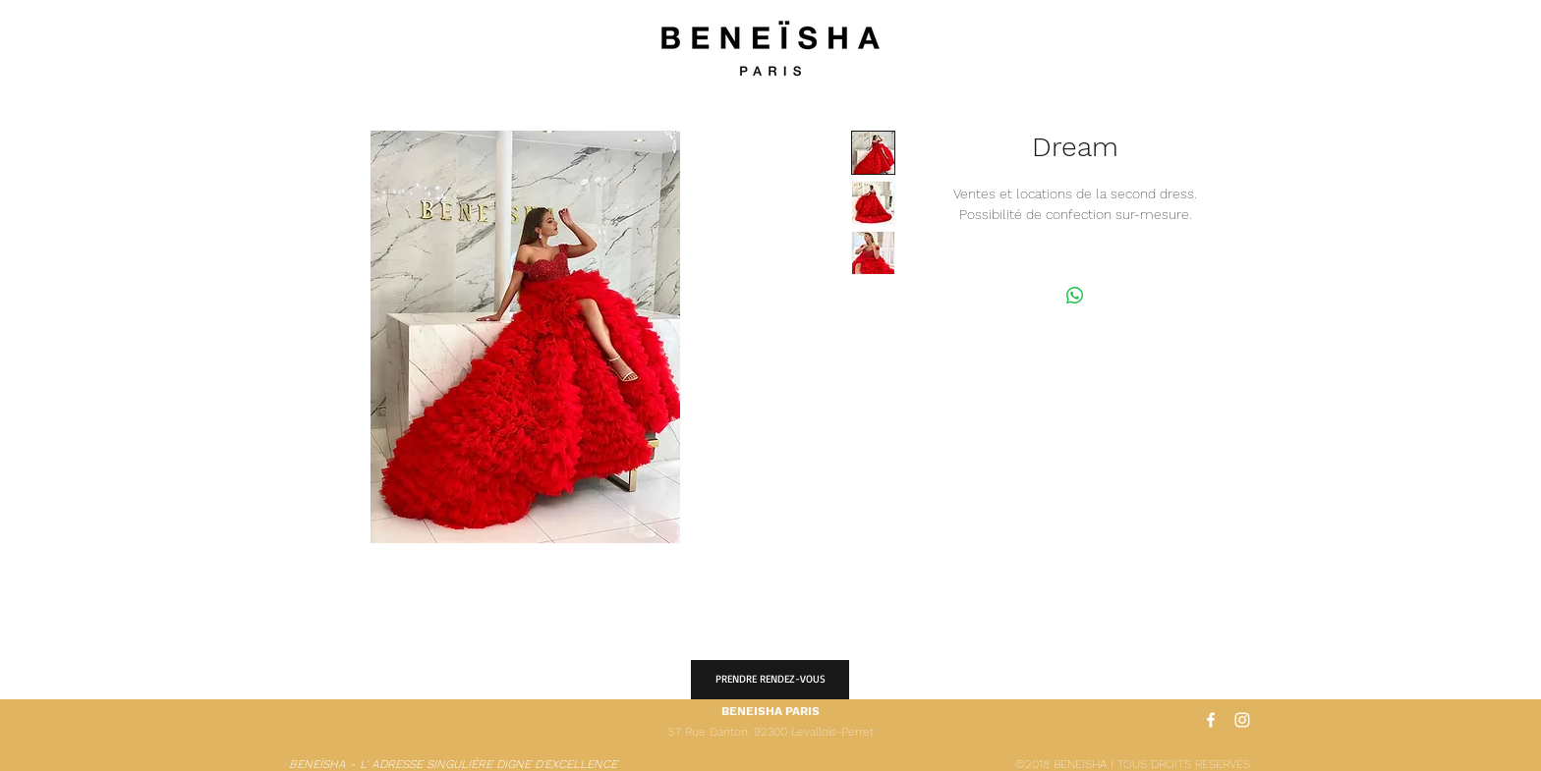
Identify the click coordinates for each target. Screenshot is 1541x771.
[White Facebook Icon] (1211, 720)
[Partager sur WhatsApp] (1075, 295)
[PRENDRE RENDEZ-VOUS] (770, 679)
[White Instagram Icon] (1242, 720)
